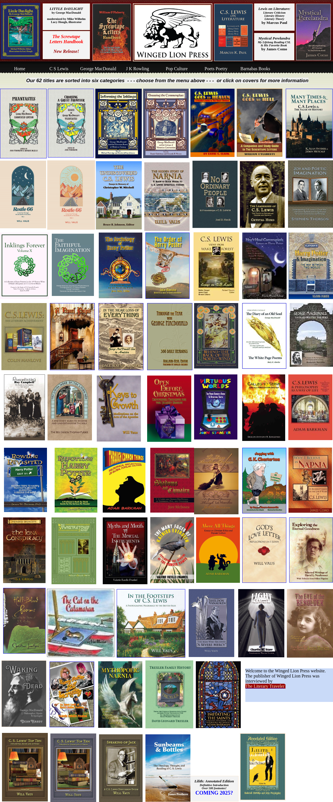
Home (19, 68)
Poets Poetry (216, 68)
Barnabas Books (255, 68)
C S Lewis (59, 68)
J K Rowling (137, 68)
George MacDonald (98, 68)
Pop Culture (177, 68)
